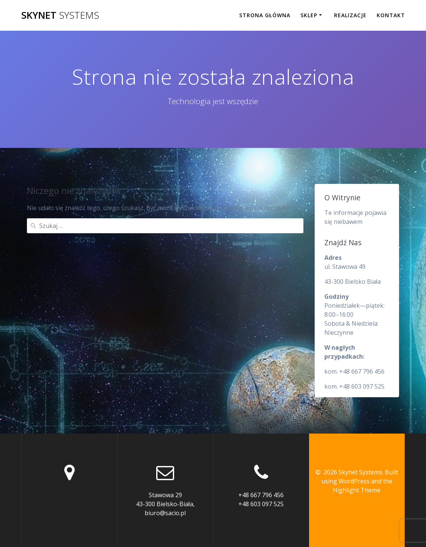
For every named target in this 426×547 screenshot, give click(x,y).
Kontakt (391, 15)
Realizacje (350, 15)
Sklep (308, 15)
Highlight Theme (356, 490)
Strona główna (264, 15)
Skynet (60, 15)
